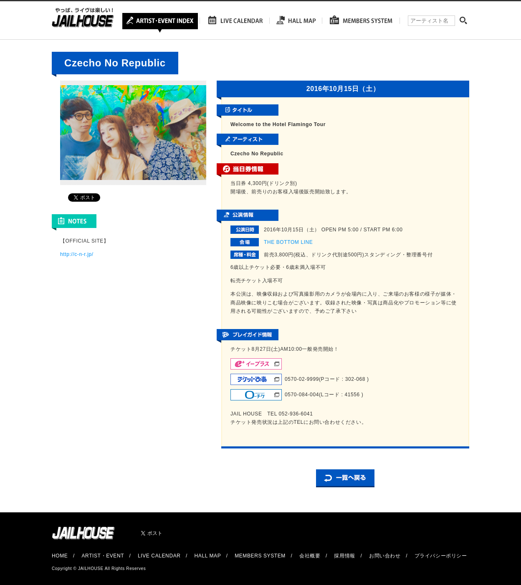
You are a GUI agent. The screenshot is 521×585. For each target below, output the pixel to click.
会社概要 (309, 556)
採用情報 (344, 556)
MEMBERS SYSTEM (260, 556)
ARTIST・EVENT (102, 556)
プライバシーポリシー (441, 556)
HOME (60, 556)
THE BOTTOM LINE (288, 242)
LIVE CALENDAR (159, 556)
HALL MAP (208, 556)
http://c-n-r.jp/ (77, 254)
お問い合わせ (385, 556)
